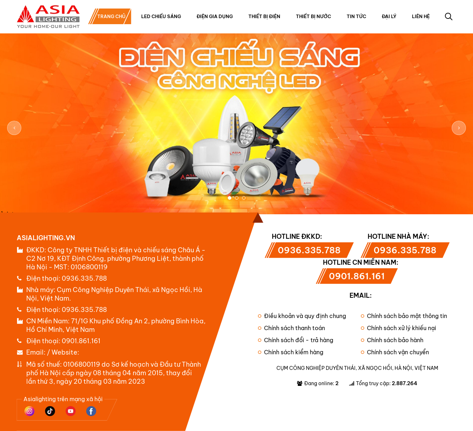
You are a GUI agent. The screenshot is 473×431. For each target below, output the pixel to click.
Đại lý (389, 16)
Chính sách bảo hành (392, 340)
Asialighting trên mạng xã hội (63, 399)
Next (459, 128)
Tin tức (356, 16)
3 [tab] (244, 198)
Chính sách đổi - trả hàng (295, 340)
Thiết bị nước (313, 16)
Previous (14, 128)
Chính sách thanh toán (291, 328)
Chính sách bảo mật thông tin (404, 315)
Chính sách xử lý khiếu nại (398, 328)
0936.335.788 (84, 278)
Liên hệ (421, 16)
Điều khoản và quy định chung (302, 315)
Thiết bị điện (264, 16)
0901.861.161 (81, 341)
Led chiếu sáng (161, 16)
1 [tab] (229, 198)
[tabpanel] (236, 128)
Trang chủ (111, 16)
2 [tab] (236, 198)
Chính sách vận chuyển (395, 352)
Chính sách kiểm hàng (290, 352)
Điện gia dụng (215, 16)
